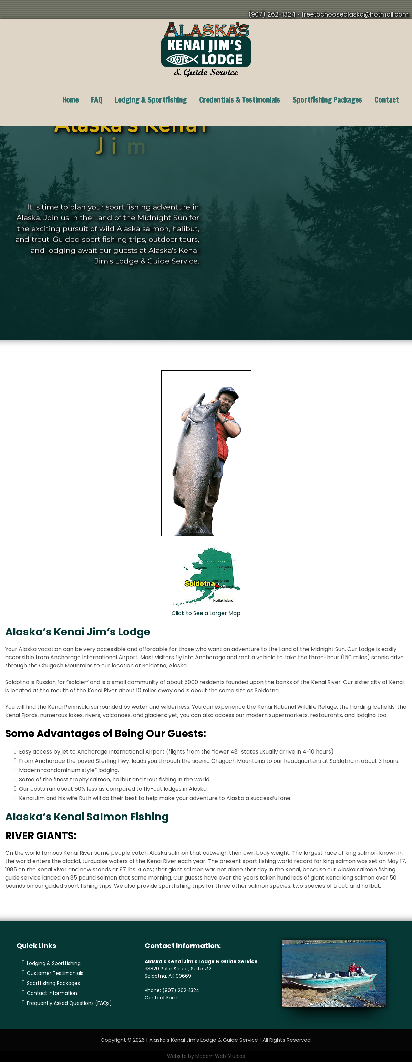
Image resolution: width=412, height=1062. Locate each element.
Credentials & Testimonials (239, 100)
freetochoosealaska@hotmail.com (355, 14)
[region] (206, 233)
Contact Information (52, 993)
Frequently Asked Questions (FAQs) (69, 1003)
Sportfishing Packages (327, 100)
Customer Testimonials (55, 973)
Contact (386, 100)
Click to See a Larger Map (206, 613)
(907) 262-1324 (180, 990)
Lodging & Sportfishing (151, 100)
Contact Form (162, 997)
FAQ (96, 100)
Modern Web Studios (220, 1056)
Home (70, 100)
